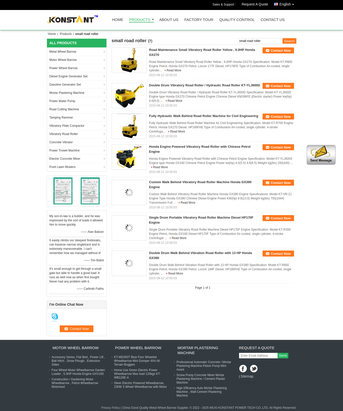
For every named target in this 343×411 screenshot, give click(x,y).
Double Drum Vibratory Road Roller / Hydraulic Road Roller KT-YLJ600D (204, 85)
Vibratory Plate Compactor (67, 126)
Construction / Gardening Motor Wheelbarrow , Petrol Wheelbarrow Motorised (75, 383)
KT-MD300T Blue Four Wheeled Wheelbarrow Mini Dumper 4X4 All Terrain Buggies (137, 360)
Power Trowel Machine (64, 150)
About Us (168, 20)
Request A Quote (255, 4)
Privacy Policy (110, 408)
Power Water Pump (62, 101)
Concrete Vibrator (61, 142)
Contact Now (281, 50)
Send (283, 355)
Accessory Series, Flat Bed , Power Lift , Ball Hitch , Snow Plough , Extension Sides (78, 360)
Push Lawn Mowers (62, 167)
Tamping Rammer (61, 117)
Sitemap (247, 376)
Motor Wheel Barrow (63, 60)
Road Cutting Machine (64, 109)
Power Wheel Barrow (63, 68)
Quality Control (237, 20)
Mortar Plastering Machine (66, 93)
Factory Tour (198, 20)
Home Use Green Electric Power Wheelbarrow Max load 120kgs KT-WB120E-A (137, 373)
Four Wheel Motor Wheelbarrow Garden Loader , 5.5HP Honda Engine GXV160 (78, 372)
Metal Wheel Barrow (62, 51)
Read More (174, 70)
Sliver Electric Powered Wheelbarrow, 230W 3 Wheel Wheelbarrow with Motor (140, 385)
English (288, 3)
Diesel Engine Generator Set (68, 76)
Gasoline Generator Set (65, 84)
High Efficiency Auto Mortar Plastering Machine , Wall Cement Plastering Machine (202, 391)
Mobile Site (248, 382)
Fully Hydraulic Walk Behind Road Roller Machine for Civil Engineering (203, 116)
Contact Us (273, 20)
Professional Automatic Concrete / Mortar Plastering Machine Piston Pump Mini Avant (204, 365)
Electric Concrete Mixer (64, 158)
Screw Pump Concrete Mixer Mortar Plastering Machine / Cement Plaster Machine (201, 378)
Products (139, 20)
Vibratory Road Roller (63, 134)
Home (117, 20)
